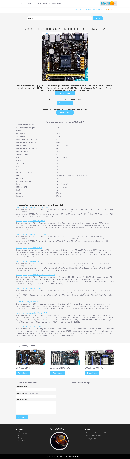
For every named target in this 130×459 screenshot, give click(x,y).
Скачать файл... (65, 112)
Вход (39, 3)
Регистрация (30, 3)
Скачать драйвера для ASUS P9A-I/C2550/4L (32, 207)
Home (20, 431)
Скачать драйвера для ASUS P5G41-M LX (31, 302)
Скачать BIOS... (65, 103)
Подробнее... (22, 373)
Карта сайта (56, 3)
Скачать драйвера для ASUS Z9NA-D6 (29, 326)
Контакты (46, 3)
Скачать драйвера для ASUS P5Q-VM (29, 248)
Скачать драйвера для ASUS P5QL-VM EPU (31, 313)
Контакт (21, 438)
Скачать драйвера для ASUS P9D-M (28, 288)
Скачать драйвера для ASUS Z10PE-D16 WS (31, 234)
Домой (21, 3)
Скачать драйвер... (65, 93)
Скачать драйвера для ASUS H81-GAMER (30, 221)
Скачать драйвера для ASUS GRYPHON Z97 (31, 261)
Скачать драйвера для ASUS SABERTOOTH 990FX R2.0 (35, 275)
